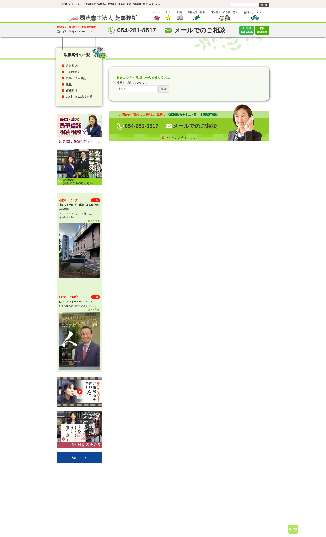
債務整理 (72, 90)
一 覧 (95, 200)
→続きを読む (92, 221)
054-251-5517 (141, 126)
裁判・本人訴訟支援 (79, 96)
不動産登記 (73, 71)
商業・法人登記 (76, 78)
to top (293, 529)
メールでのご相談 (195, 126)
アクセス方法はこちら (180, 137)
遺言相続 (72, 65)
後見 (69, 84)
